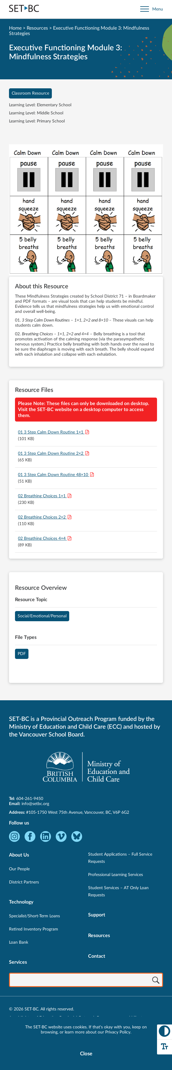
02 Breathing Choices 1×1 (42, 496)
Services (18, 962)
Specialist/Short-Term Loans (34, 916)
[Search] (156, 980)
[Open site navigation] (151, 9)
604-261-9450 (29, 799)
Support (96, 915)
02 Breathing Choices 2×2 (42, 517)
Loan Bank (18, 942)
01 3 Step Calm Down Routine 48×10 (53, 475)
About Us (19, 855)
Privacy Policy (117, 1032)
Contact (96, 956)
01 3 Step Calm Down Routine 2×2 (51, 453)
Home (15, 28)
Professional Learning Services (115, 875)
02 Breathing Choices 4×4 (42, 538)
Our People (19, 869)
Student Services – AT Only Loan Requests (118, 891)
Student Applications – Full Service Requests (120, 858)
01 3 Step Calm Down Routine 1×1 (51, 432)
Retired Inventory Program (33, 929)
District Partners (24, 882)
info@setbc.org (35, 804)
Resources (37, 28)
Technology (21, 902)
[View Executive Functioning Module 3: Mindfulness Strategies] (86, 210)
